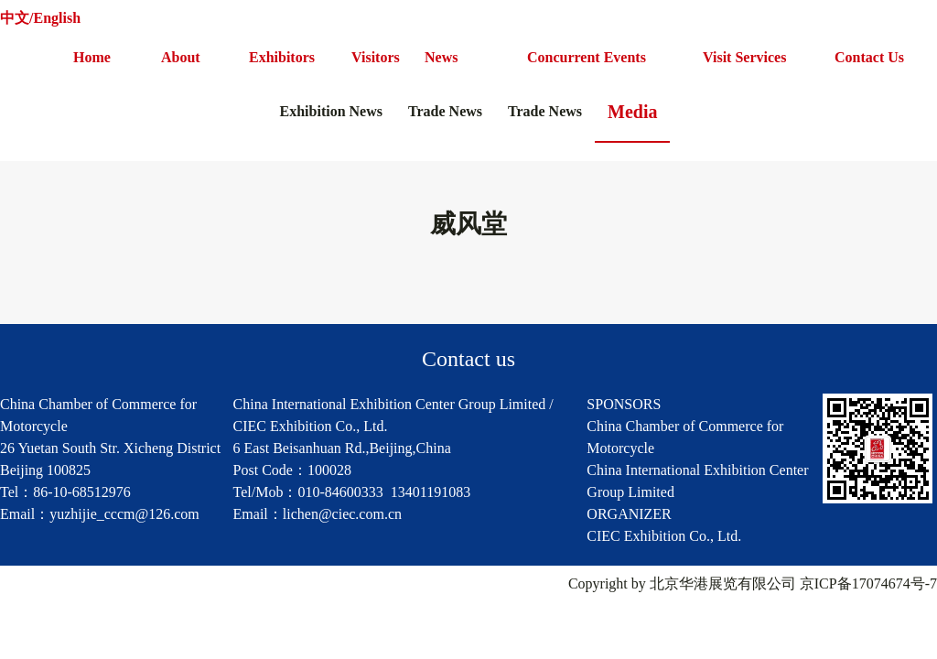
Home (92, 57)
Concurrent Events (586, 57)
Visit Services (744, 57)
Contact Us (869, 57)
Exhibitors (282, 57)
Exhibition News (331, 111)
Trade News (445, 111)
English (57, 18)
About (180, 57)
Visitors (375, 57)
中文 (14, 18)
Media (632, 112)
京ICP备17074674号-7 (868, 583)
